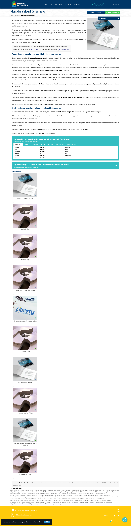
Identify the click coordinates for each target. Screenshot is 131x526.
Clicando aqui (64, 49)
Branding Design (25, 351)
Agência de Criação (14, 490)
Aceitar (47, 522)
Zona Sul (43, 144)
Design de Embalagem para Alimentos (47, 495)
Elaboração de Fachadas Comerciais (44, 500)
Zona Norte (26, 144)
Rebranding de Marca (56, 493)
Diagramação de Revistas (25, 382)
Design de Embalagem (32, 495)
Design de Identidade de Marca (42, 504)
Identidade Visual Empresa (97, 492)
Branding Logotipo (84, 502)
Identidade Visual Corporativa (83, 492)
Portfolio (58, 4)
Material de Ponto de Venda (77, 498)
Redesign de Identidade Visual (69, 493)
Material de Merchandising (64, 498)
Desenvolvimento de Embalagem (17, 495)
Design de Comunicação (56, 504)
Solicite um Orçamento (96, 12)
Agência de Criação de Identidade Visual (94, 490)
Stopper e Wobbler (100, 498)
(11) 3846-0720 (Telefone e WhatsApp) (24, 510)
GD (51, 4)
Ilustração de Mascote (15, 502)
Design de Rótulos (78, 495)
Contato (77, 4)
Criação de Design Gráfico (40, 490)
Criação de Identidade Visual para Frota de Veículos (22, 500)
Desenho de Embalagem (27, 504)
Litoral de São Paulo (71, 144)
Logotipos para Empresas (111, 492)
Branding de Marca (56, 502)
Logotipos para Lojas (15, 493)
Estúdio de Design (66, 490)
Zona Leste (50, 144)
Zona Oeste (35, 144)
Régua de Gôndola (90, 498)
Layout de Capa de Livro (57, 497)
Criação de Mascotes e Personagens (103, 500)
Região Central (18, 144)
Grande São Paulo (60, 144)
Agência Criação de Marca (78, 490)
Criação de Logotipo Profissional (17, 492)
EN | (116, 4)
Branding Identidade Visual (25, 413)
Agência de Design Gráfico (27, 490)
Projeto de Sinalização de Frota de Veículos (63, 500)
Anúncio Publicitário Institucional (25, 290)
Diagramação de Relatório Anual (43, 497)
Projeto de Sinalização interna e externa (84, 500)
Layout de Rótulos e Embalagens (102, 495)
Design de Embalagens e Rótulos (64, 495)
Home (45, 4)
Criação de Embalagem (100, 493)
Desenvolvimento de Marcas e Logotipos (25, 321)
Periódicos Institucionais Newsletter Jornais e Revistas (76, 497)
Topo (118, 510)
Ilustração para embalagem (28, 502)
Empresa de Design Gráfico (54, 490)
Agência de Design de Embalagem (85, 493)
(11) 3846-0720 (36, 49)
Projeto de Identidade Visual (42, 493)
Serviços (68, 4)
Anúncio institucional (25, 474)
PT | (114, 4)
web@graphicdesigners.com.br (21, 515)
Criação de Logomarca (15, 504)
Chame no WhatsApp (112, 12)
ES (118, 4)
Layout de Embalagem (89, 495)
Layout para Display (51, 498)
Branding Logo (25, 259)
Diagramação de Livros (29, 497)
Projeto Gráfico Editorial (112, 497)
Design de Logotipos (70, 492)
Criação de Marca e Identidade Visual (35, 492)
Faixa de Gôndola (41, 498)
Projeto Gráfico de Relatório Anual (98, 497)
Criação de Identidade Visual (112, 490)
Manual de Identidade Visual (25, 198)
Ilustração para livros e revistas (43, 502)
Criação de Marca (25, 229)
